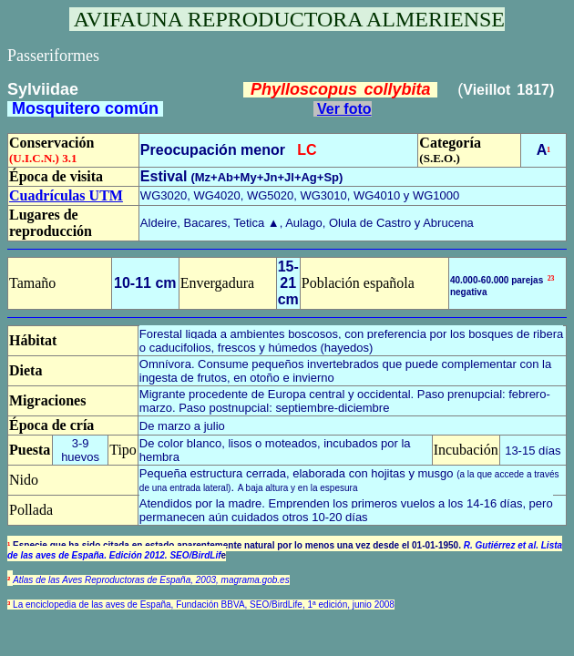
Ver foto (344, 109)
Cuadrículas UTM (66, 195)
